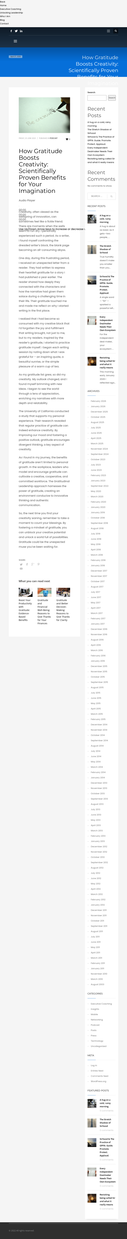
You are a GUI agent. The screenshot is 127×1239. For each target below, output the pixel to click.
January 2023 (98, 480)
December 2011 (99, 910)
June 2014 (96, 756)
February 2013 (98, 835)
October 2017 (98, 581)
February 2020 (98, 501)
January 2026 (98, 406)
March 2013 (97, 830)
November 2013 (99, 788)
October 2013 (98, 793)
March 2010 (97, 979)
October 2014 (98, 735)
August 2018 (97, 528)
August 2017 (97, 586)
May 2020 (96, 491)
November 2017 (99, 576)
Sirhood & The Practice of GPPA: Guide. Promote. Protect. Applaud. (100, 140)
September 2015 (99, 682)
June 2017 (96, 597)
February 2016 (98, 655)
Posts (93, 1030)
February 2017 (98, 618)
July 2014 (95, 751)
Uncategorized (98, 1046)
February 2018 (98, 560)
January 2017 (98, 623)
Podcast (54, 138)
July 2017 (95, 592)
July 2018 (95, 533)
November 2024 (99, 448)
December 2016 (99, 629)
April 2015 (96, 708)
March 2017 (97, 613)
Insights (95, 1009)
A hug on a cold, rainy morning (105, 219)
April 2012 (96, 889)
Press (93, 1035)
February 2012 (98, 899)
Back (2, 1)
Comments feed (99, 1076)
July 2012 (95, 873)
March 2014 (97, 767)
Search (91, 92)
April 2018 (96, 549)
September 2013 (99, 798)
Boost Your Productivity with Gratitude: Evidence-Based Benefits (25, 610)
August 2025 (97, 422)
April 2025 (96, 438)
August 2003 (97, 984)
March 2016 (97, 650)
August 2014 (97, 745)
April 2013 (96, 825)
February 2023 (98, 475)
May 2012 (95, 883)
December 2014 (99, 724)
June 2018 (96, 539)
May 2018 (96, 544)
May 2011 (95, 947)
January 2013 (98, 841)
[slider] (57, 229)
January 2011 (97, 968)
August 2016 (97, 639)
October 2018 (98, 517)
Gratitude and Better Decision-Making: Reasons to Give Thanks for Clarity (63, 610)
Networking (97, 1019)
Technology (97, 1040)
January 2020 (98, 507)
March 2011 (96, 957)
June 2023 (96, 470)
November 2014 (99, 729)
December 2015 (99, 666)
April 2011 (95, 952)
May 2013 (95, 820)
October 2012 (98, 857)
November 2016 (99, 634)
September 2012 (99, 862)
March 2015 (97, 714)
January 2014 (98, 777)
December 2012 (99, 846)
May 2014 (96, 761)
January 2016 (98, 661)
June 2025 (96, 432)
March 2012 (97, 894)
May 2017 (95, 602)
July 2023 (96, 464)
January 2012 (98, 904)
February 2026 (98, 401)
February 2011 (98, 963)
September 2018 (99, 523)
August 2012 (97, 867)
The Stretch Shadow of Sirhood (105, 249)
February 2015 (98, 719)
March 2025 (97, 443)
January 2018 (98, 565)
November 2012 (99, 851)
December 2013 (99, 782)
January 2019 (98, 512)
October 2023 (98, 459)
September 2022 (99, 486)
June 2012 (96, 878)
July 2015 (95, 692)
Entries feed (97, 1070)
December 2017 (99, 570)
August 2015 (97, 687)
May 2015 (96, 703)
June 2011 (96, 942)
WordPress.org (98, 1081)
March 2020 (97, 496)
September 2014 (99, 740)
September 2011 (99, 926)
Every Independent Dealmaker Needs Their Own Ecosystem (99, 151)
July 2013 (95, 809)
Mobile (94, 1014)
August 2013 (97, 804)
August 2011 (97, 931)
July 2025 (96, 427)
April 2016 (96, 645)
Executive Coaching (101, 1003)
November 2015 (99, 671)
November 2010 (99, 973)
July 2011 (95, 936)
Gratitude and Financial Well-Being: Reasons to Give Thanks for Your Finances (44, 612)
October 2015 (98, 676)
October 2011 (97, 920)
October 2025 (98, 417)
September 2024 (99, 454)
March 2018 (97, 554)
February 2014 (98, 772)
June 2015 (96, 698)
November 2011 (98, 915)
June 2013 (96, 814)
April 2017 (96, 607)
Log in (94, 1065)
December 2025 (99, 411)
